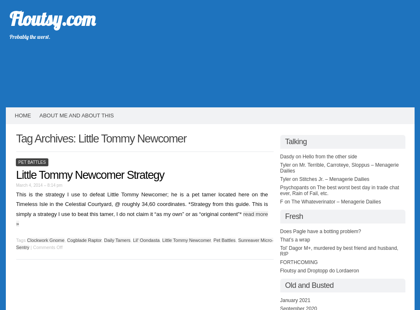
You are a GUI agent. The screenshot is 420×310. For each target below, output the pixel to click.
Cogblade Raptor (84, 240)
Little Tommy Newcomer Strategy (90, 175)
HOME (23, 115)
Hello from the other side (330, 157)
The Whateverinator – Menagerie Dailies (336, 202)
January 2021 (295, 300)
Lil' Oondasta (146, 240)
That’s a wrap (295, 240)
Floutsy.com (52, 18)
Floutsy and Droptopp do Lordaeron (319, 271)
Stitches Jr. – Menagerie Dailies (334, 179)
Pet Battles (32, 162)
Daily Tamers (117, 240)
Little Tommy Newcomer (186, 240)
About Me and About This (77, 115)
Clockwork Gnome (46, 240)
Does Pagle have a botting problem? (320, 231)
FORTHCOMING (299, 262)
